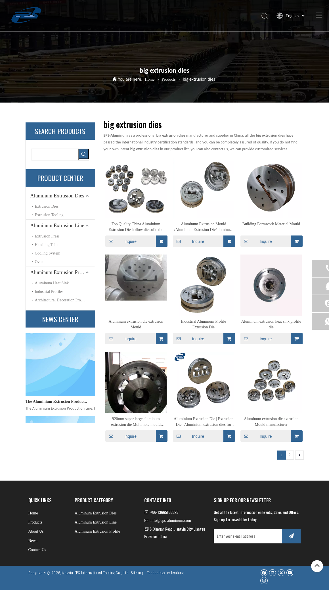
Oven (39, 262)
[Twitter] (281, 572)
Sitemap (137, 573)
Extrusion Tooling (49, 215)
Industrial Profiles (49, 291)
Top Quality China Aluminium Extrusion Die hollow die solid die (135, 227)
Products (35, 522)
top (317, 565)
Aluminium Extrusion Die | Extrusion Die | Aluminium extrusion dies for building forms (203, 422)
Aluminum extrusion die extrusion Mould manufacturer (271, 422)
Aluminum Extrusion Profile (59, 272)
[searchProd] (55, 154)
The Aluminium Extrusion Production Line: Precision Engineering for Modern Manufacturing (58, 403)
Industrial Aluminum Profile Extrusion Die (203, 324)
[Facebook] (263, 572)
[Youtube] (289, 572)
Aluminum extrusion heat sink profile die (271, 324)
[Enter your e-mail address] (247, 536)
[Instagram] (264, 580)
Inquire (121, 241)
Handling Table (47, 245)
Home (33, 513)
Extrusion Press (47, 236)
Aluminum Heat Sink (52, 283)
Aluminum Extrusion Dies (57, 196)
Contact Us (37, 550)
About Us (36, 531)
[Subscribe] (291, 536)
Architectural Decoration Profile (60, 300)
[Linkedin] (272, 572)
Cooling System (47, 253)
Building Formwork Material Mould (271, 224)
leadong (177, 573)
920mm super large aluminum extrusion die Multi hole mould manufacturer (136, 422)
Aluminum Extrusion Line (57, 225)
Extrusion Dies (47, 206)
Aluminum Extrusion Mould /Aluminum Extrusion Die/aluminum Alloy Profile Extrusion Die (203, 227)
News (32, 541)
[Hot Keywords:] (84, 154)
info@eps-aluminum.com (170, 520)
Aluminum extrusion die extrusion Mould (135, 324)
